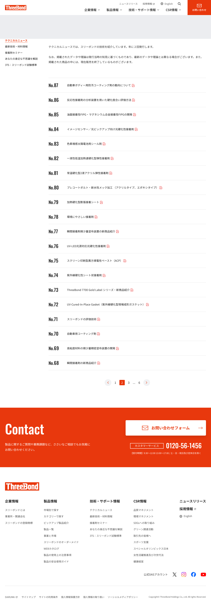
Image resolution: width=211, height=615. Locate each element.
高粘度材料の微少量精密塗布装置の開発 (93, 348)
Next (146, 382)
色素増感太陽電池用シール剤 (87, 144)
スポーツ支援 (141, 542)
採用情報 (149, 3)
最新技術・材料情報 (101, 516)
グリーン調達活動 (143, 529)
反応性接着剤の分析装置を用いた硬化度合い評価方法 (101, 100)
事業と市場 (50, 535)
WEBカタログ (51, 548)
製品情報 (50, 501)
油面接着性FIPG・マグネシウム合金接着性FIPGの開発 (102, 114)
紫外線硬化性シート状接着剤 (87, 275)
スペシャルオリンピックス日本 (150, 548)
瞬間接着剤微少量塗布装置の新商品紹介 (93, 231)
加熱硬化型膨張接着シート (85, 202)
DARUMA (11, 597)
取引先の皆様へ (142, 535)
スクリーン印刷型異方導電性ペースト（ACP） (97, 261)
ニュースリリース (128, 3)
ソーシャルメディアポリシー (123, 597)
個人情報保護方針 (70, 597)
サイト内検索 (179, 3)
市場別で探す (51, 510)
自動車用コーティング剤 (84, 334)
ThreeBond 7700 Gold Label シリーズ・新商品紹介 (100, 290)
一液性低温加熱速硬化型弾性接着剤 (91, 158)
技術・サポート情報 (19, 30)
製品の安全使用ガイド (56, 561)
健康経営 (138, 561)
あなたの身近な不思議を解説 (106, 529)
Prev (108, 382)
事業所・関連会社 (15, 516)
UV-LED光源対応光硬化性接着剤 (89, 246)
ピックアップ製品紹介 (56, 523)
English (169, 3)
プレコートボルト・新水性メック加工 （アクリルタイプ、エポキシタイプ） (115, 187)
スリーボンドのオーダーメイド (61, 542)
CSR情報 (140, 501)
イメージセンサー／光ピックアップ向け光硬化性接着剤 (103, 129)
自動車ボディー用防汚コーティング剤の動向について (101, 85)
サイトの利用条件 (48, 597)
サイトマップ (29, 597)
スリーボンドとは (15, 510)
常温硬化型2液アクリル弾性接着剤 (90, 173)
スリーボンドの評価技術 (84, 319)
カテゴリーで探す (54, 516)
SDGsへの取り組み (144, 523)
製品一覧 (49, 529)
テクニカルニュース (101, 510)
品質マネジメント (143, 510)
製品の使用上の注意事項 (57, 555)
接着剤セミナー (98, 523)
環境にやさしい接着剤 (82, 217)
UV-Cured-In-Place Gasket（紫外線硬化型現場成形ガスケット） (108, 304)
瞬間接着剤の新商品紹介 (84, 363)
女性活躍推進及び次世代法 (148, 555)
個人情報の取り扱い (93, 597)
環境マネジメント (143, 516)
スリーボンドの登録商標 (19, 523)
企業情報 (11, 501)
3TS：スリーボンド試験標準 (106, 535)
